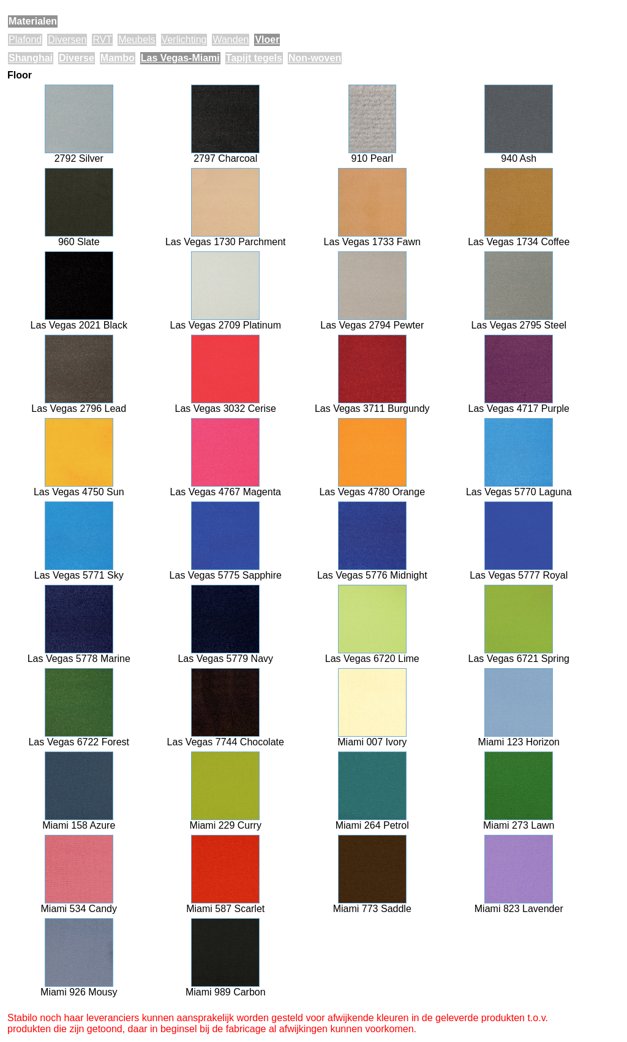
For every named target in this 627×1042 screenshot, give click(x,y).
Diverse (76, 58)
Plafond (25, 39)
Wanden (230, 39)
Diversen (67, 39)
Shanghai (31, 58)
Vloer (267, 39)
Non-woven (314, 58)
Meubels (136, 39)
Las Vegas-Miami (180, 58)
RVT (102, 39)
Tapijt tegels (254, 58)
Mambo (117, 58)
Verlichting (184, 39)
